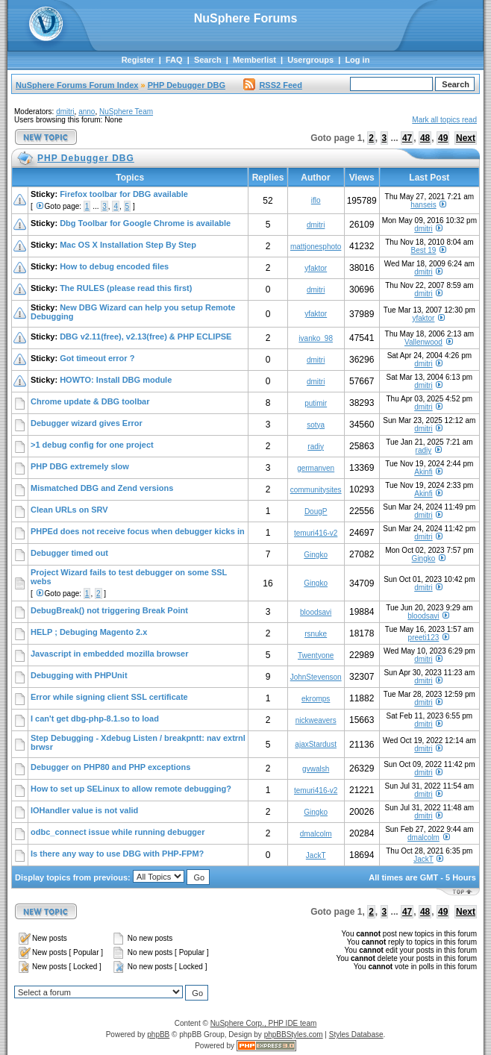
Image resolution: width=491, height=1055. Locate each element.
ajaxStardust (316, 744)
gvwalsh (315, 769)
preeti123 (424, 637)
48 (425, 138)
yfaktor (315, 268)
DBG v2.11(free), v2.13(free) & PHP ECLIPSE (145, 336)
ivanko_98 (315, 338)
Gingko (316, 555)
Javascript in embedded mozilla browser (110, 653)
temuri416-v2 (315, 533)
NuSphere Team (126, 111)
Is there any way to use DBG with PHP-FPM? (117, 853)
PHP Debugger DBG (186, 85)
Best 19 (423, 250)
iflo (316, 200)
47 (407, 138)
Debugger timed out (69, 552)
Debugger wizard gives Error (87, 423)
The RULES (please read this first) (126, 288)
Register (138, 59)
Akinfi (423, 472)
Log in (357, 59)
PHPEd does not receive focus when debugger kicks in (138, 531)
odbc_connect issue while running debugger (117, 831)
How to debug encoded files (114, 266)
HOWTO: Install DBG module (116, 379)
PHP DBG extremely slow (80, 466)
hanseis (423, 205)
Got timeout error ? (97, 358)
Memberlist (254, 59)
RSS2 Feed (272, 85)
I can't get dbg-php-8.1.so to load (95, 718)
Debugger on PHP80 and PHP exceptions (110, 767)
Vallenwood (423, 342)
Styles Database (356, 1034)
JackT (316, 855)
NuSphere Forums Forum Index (77, 85)
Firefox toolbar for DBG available (124, 194)
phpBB (158, 1034)
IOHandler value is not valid (84, 810)
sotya (316, 425)
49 (443, 138)
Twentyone (316, 655)
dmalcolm (316, 834)
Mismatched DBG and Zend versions (102, 487)
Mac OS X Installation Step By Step (128, 244)
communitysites (316, 490)
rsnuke (315, 634)
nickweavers (316, 720)
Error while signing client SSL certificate (109, 696)
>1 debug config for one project (92, 444)
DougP (316, 511)
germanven (315, 468)
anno (86, 111)
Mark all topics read (444, 120)
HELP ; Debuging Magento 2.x (89, 631)
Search (208, 59)
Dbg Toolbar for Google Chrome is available (145, 223)
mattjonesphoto (315, 246)
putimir (315, 403)
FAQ (174, 59)
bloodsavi (315, 612)
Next (465, 138)
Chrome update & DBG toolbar (90, 401)
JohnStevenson (316, 677)
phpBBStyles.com (293, 1034)
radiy (315, 446)
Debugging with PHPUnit (79, 675)
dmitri (65, 111)
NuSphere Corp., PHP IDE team (263, 1023)
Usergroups (310, 59)
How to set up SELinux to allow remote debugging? (131, 788)
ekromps (315, 699)
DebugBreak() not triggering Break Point (109, 610)
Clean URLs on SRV (69, 509)
